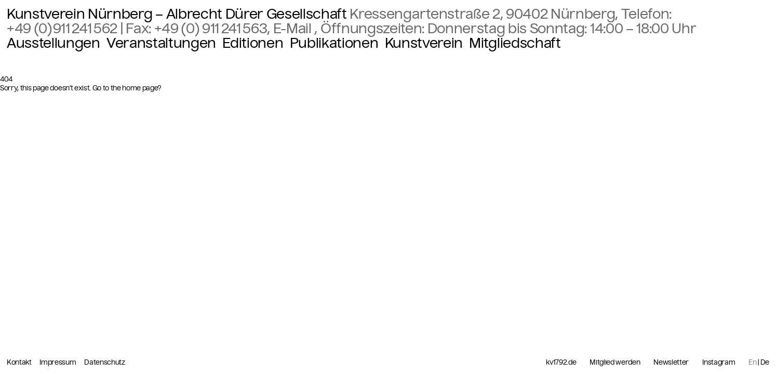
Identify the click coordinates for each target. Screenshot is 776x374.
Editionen (252, 43)
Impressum (58, 362)
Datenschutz (104, 362)
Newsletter (671, 362)
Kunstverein (424, 43)
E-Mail (294, 28)
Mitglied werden (615, 362)
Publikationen (334, 43)
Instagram (718, 362)
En (752, 362)
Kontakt (20, 362)
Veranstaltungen (161, 43)
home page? (142, 88)
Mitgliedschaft (514, 43)
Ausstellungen (53, 43)
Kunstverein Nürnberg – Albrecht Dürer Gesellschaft (177, 14)
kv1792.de (561, 362)
